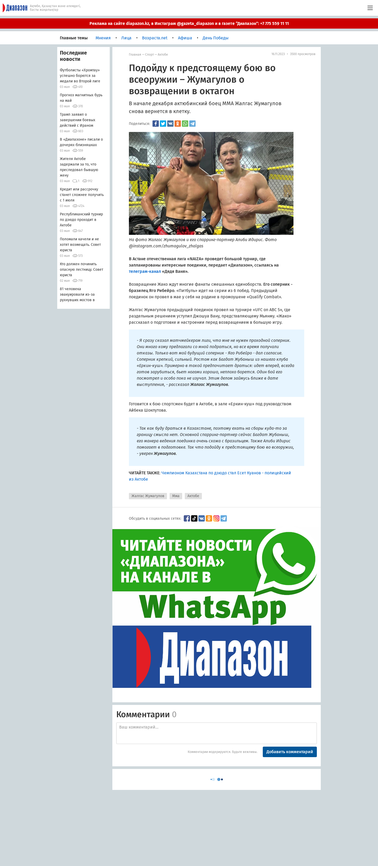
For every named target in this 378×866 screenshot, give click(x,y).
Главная (135, 54)
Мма (176, 496)
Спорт (149, 54)
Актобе (163, 54)
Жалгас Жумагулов (148, 496)
